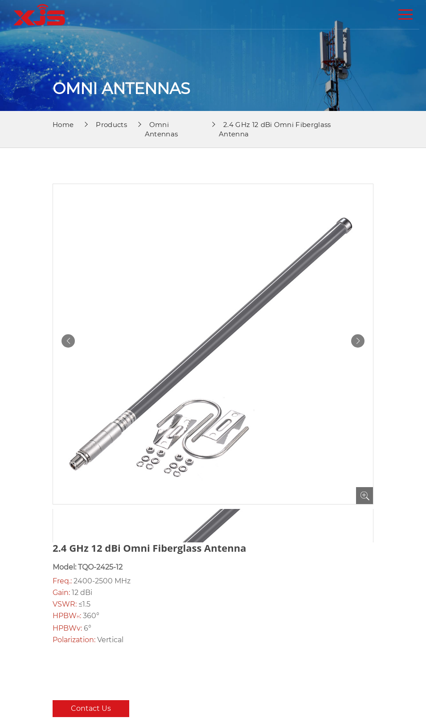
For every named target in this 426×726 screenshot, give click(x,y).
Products (111, 124)
